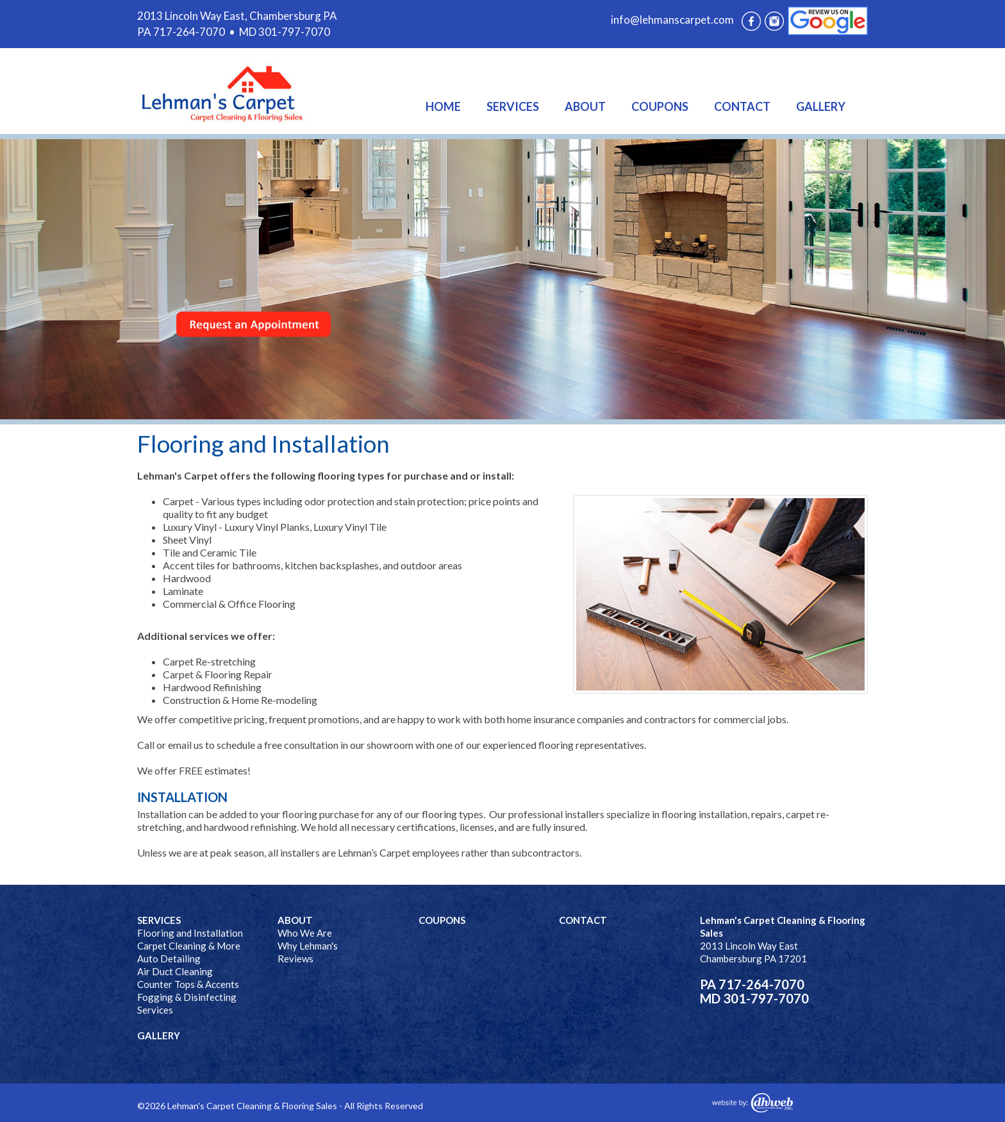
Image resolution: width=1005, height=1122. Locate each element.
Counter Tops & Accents (188, 984)
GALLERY (820, 106)
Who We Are (305, 933)
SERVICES (512, 106)
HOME (443, 106)
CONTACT (742, 106)
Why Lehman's (308, 945)
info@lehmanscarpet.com (672, 19)
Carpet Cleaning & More (188, 945)
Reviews (295, 958)
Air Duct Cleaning (175, 971)
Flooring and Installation (190, 933)
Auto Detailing (169, 958)
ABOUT (585, 106)
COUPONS (659, 106)
